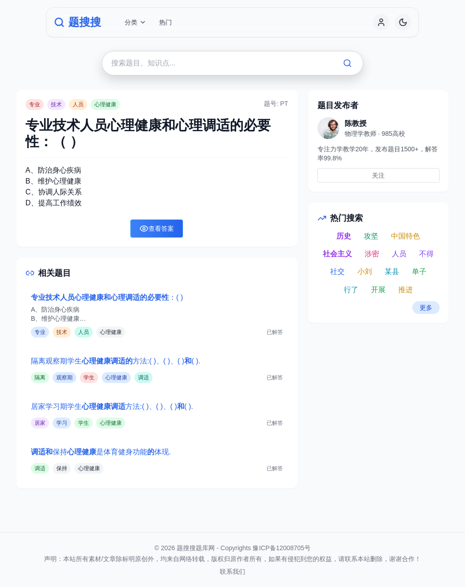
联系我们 (232, 571)
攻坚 (371, 236)
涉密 (372, 254)
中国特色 (405, 236)
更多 (426, 307)
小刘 (364, 271)
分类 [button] (135, 22)
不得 (426, 254)
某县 (392, 271)
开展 (378, 290)
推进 (405, 290)
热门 (165, 22)
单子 (419, 271)
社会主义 (337, 254)
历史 (343, 236)
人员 (399, 254)
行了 (351, 290)
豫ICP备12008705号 (281, 548)
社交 (337, 271)
